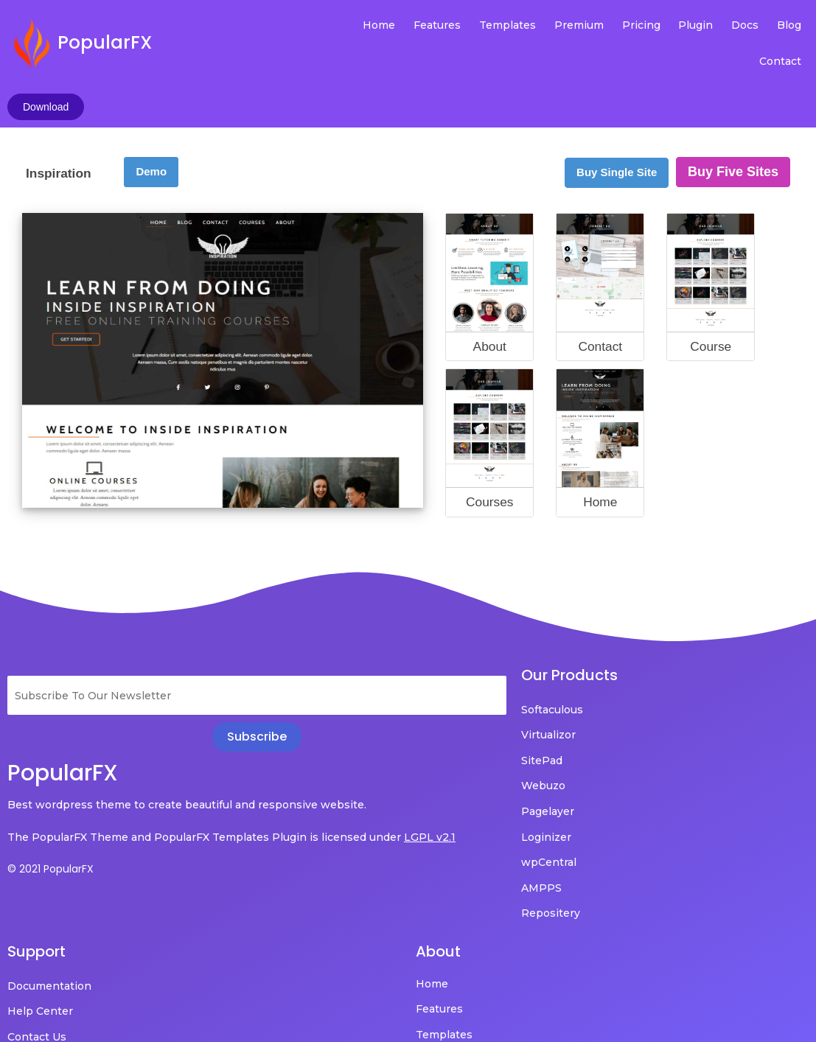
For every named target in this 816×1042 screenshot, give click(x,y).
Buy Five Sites (733, 95)
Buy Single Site (616, 95)
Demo (151, 94)
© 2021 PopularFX (50, 812)
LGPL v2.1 (68, 781)
